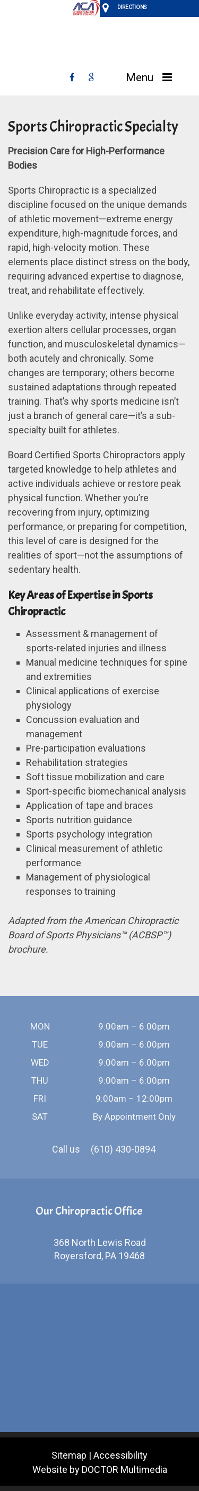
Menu (139, 77)
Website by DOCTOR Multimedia (99, 1469)
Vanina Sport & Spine (99, 47)
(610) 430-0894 (123, 1149)
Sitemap (68, 1455)
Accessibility (120, 1455)
